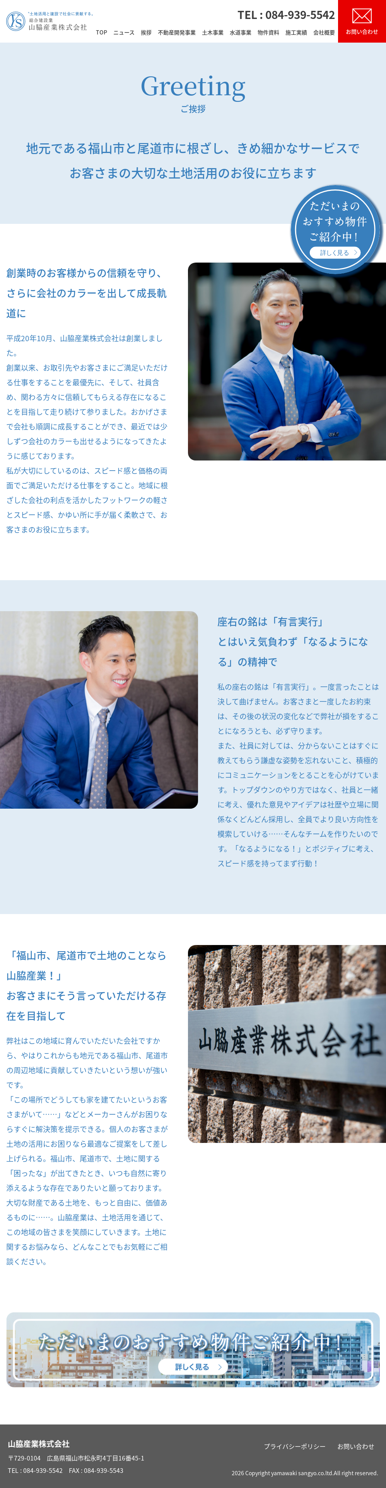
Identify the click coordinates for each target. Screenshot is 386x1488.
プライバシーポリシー (295, 1446)
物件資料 (268, 32)
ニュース (124, 32)
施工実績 (296, 32)
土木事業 (213, 32)
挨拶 (146, 32)
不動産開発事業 (177, 32)
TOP (101, 32)
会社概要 (324, 32)
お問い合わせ (355, 1446)
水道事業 (240, 32)
